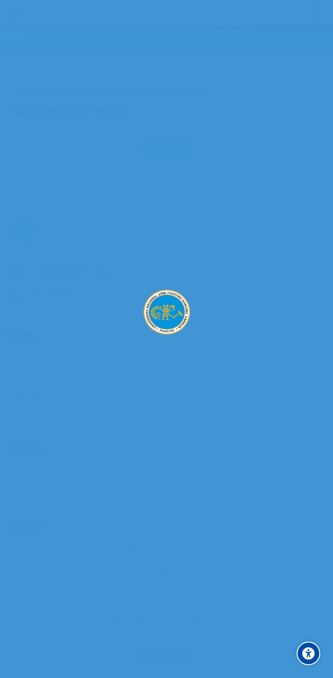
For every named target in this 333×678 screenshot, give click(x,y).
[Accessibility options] (308, 653)
